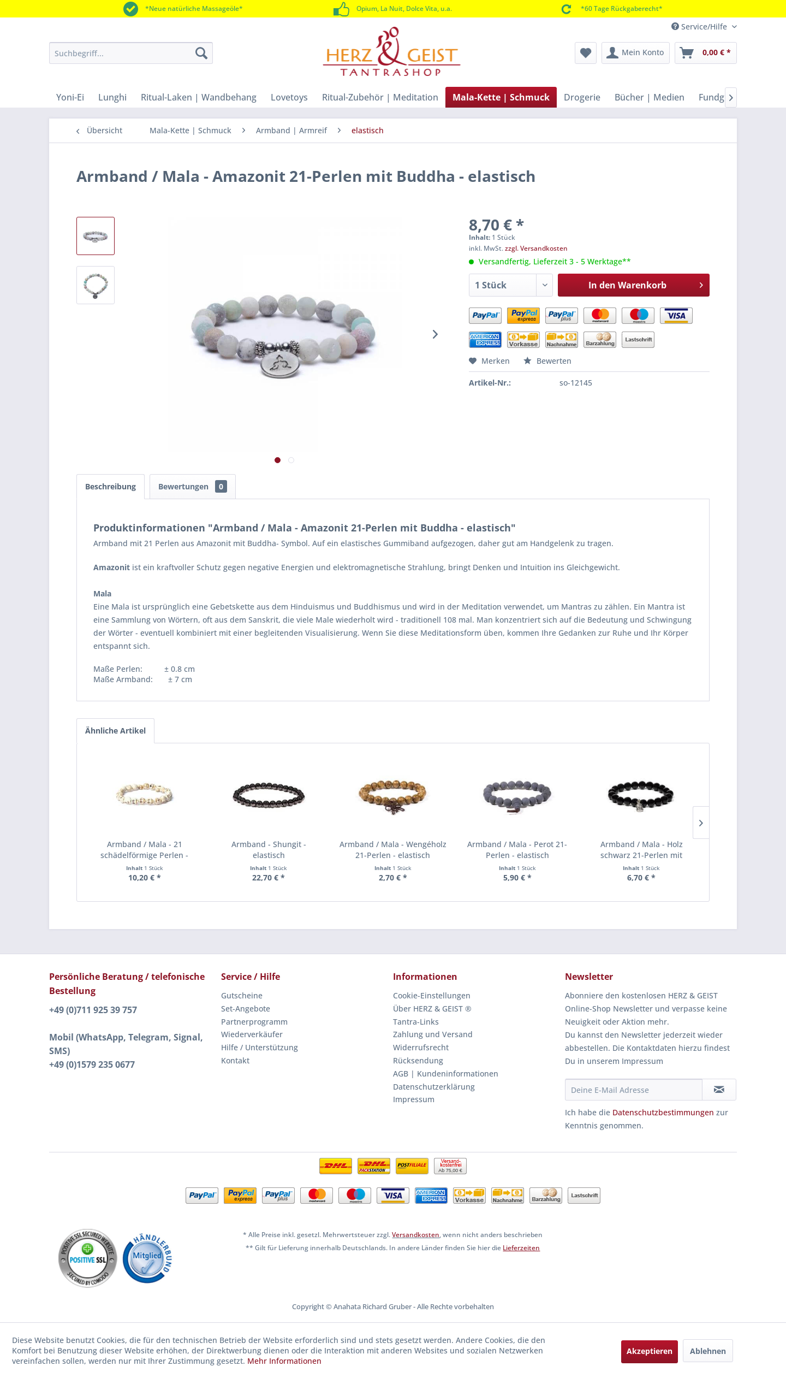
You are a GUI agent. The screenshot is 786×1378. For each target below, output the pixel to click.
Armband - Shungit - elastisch (268, 849)
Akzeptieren (649, 1351)
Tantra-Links (416, 1021)
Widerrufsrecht (421, 1047)
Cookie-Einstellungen (432, 995)
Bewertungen (192, 486)
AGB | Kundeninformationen (445, 1073)
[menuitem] (131, 53)
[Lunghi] (112, 97)
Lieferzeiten (521, 1247)
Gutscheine (242, 995)
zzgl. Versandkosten (536, 248)
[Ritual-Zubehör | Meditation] (380, 97)
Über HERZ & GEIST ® (432, 1008)
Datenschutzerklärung (434, 1086)
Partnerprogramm (254, 1021)
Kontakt (235, 1060)
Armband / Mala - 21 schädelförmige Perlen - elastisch (144, 850)
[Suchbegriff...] (131, 53)
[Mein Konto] (636, 53)
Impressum (413, 1099)
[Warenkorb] (706, 53)
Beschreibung (110, 486)
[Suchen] (201, 53)
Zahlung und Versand (433, 1034)
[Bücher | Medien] (650, 97)
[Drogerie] (582, 97)
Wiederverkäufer (252, 1034)
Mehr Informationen (284, 1361)
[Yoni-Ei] (70, 97)
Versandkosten (415, 1234)
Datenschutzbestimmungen (663, 1112)
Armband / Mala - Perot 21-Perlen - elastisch (517, 849)
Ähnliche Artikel (115, 730)
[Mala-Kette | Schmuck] (501, 97)
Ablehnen (708, 1351)
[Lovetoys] (289, 97)
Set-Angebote (245, 1008)
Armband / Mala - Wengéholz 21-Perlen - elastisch (393, 849)
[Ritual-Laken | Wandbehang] (199, 97)
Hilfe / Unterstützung (259, 1047)
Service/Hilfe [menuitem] (700, 26)
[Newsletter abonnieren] (719, 1090)
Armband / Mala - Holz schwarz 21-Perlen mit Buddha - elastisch (641, 850)
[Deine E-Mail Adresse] (633, 1090)
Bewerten (547, 361)
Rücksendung (418, 1060)
